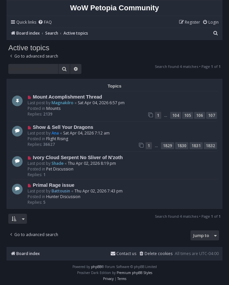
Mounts (53, 108)
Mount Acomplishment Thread (67, 97)
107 (211, 115)
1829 (167, 145)
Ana (55, 133)
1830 (181, 145)
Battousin (61, 191)
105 (187, 115)
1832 (210, 145)
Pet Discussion (59, 169)
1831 (196, 145)
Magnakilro (62, 103)
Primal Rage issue (53, 185)
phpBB (96, 266)
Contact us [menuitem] (123, 253)
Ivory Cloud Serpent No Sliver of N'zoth (78, 157)
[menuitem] (45, 22)
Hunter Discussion (63, 196)
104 (175, 115)
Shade (57, 163)
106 (199, 115)
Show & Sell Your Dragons (63, 127)
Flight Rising (57, 139)
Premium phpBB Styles (134, 272)
